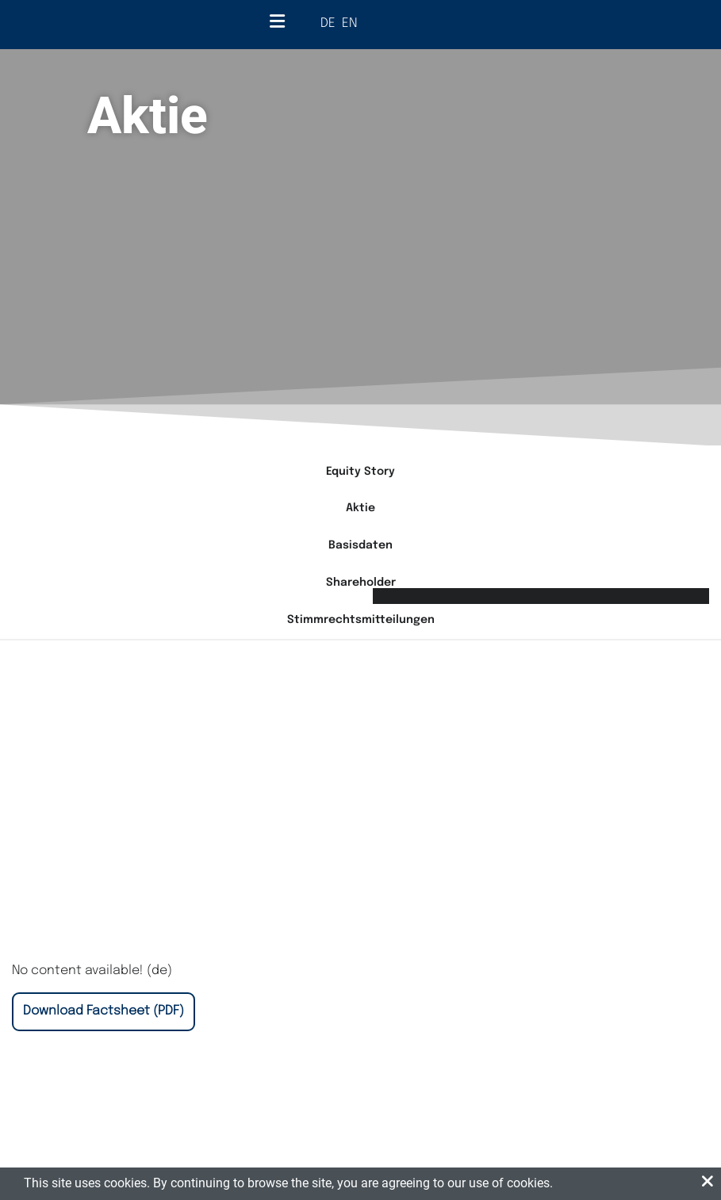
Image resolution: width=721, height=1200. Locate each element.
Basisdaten (360, 545)
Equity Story (360, 471)
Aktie (360, 508)
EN (349, 23)
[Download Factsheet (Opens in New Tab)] (103, 1011)
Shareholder (361, 582)
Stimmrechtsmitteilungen (361, 619)
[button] (707, 1182)
